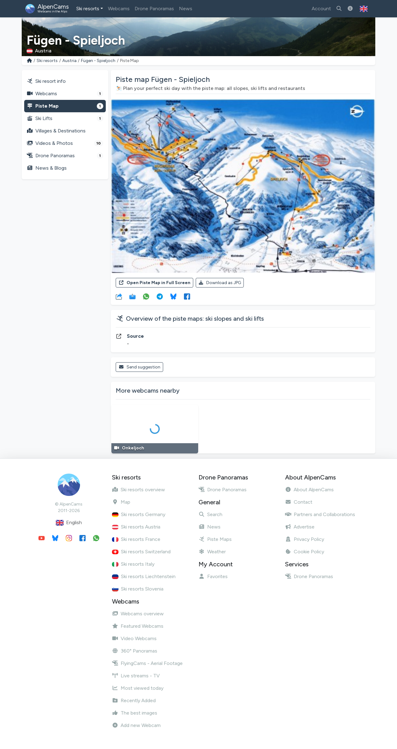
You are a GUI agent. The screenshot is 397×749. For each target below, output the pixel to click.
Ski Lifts (65, 118)
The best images (134, 713)
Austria (69, 60)
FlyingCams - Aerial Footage (147, 663)
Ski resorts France (136, 539)
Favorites (213, 576)
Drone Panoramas (154, 8)
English (69, 523)
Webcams (119, 8)
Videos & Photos (65, 143)
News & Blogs (47, 168)
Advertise (299, 527)
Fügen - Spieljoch (98, 60)
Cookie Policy (304, 552)
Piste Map (65, 106)
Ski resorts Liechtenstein (144, 576)
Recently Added (134, 700)
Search (210, 514)
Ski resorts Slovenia (137, 589)
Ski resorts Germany (138, 514)
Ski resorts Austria (136, 527)
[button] (364, 8)
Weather (212, 552)
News (185, 8)
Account (321, 8)
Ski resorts (87, 8)
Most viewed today (137, 688)
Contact (298, 502)
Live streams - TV (136, 676)
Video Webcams (134, 638)
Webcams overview (138, 614)
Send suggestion (139, 367)
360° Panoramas (134, 651)
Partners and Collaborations (320, 514)
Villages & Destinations (56, 131)
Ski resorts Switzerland (141, 552)
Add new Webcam (136, 725)
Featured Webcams (137, 626)
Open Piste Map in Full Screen (154, 282)
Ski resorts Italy (133, 564)
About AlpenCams (309, 490)
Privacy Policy (304, 539)
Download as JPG (219, 282)
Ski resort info (46, 81)
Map (121, 502)
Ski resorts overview (138, 490)
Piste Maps (215, 539)
